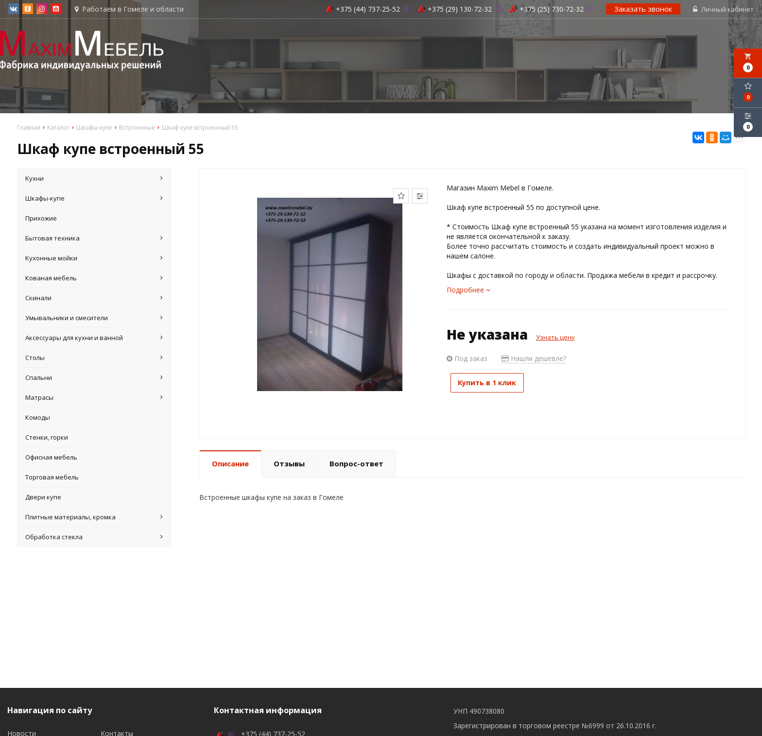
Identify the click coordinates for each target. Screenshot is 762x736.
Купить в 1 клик (492, 383)
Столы (94, 358)
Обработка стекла (94, 538)
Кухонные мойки (94, 259)
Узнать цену (555, 338)
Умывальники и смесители (94, 319)
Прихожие (41, 219)
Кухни (94, 179)
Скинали (94, 299)
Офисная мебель (51, 458)
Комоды (37, 418)
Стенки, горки (46, 438)
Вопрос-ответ (356, 464)
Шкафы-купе (94, 199)
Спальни (94, 378)
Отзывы (289, 464)
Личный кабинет (724, 9)
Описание (230, 464)
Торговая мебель (52, 478)
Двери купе (43, 498)
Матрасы (94, 398)
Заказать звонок (644, 9)
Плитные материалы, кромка (94, 518)
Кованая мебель (94, 279)
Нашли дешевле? (534, 359)
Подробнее (468, 290)
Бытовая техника (94, 239)
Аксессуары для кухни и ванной (94, 338)
